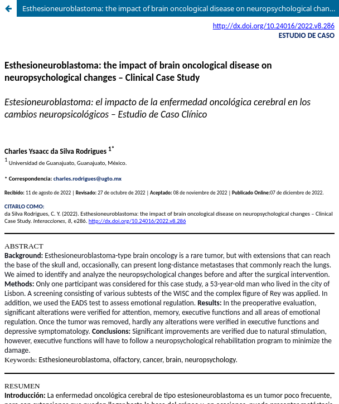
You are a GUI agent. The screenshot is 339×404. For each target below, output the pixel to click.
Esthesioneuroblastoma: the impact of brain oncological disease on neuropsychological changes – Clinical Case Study (180, 8)
